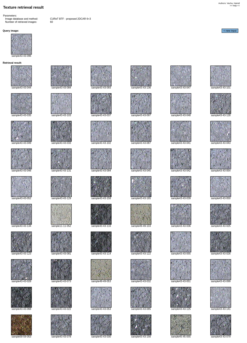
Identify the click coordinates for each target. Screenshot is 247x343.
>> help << (235, 5)
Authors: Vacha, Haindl (229, 3)
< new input (230, 30)
